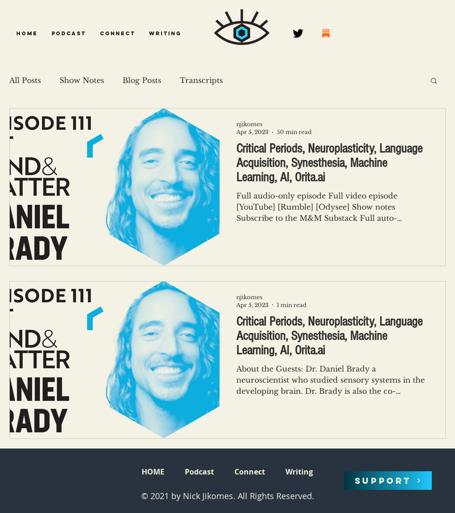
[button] (69, 33)
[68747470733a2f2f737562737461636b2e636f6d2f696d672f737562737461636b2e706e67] (326, 33)
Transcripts (201, 80)
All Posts (25, 80)
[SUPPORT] (388, 480)
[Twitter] (298, 33)
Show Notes (81, 80)
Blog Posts (142, 80)
